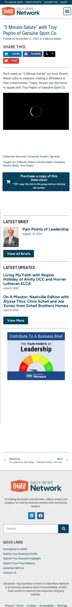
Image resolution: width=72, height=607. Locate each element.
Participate (33, 2)
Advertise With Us (13, 568)
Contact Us (9, 572)
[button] (67, 11)
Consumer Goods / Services (43, 156)
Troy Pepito (27, 165)
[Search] (63, 528)
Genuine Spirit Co (53, 87)
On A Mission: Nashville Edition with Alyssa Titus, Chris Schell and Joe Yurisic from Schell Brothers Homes (36, 301)
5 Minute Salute (52, 38)
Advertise (51, 2)
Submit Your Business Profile (20, 554)
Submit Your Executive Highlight (22, 558)
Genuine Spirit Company (50, 162)
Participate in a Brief (15, 549)
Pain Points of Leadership (45, 229)
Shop (63, 2)
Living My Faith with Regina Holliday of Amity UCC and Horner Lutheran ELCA (34, 279)
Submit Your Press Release (19, 563)
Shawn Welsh (11, 165)
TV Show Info (14, 2)
